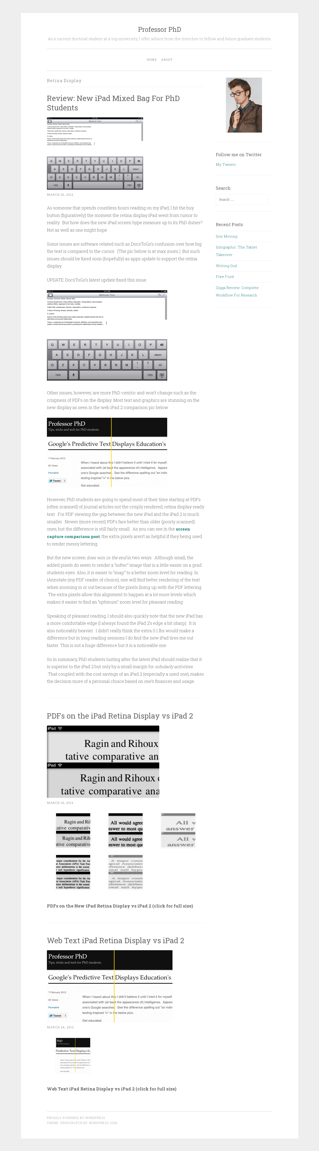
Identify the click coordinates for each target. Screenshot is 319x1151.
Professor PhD (159, 29)
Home (152, 59)
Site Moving (226, 236)
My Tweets (226, 164)
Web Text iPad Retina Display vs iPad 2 (117, 940)
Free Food (225, 276)
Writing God (226, 265)
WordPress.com (103, 1122)
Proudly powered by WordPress (76, 1117)
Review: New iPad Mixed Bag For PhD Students (114, 103)
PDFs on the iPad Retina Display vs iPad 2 (122, 715)
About (166, 59)
